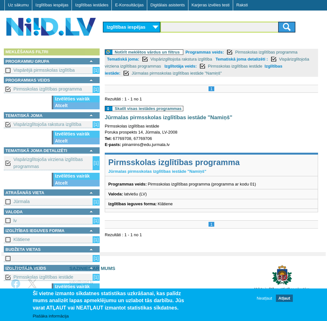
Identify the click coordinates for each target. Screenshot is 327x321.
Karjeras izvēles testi (211, 5)
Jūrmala (21, 201)
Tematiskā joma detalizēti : (242, 59)
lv (15, 220)
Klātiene (21, 239)
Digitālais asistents (167, 5)
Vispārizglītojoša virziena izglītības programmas (48, 163)
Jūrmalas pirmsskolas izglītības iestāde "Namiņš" (177, 73)
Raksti (242, 5)
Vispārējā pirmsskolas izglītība (44, 70)
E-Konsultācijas (129, 5)
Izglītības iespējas (51, 5)
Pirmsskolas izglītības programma (47, 88)
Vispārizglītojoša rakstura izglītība (47, 124)
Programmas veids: (205, 52)
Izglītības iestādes (91, 5)
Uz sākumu (18, 5)
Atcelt (61, 105)
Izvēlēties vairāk (72, 98)
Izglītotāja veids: (180, 66)
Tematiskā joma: (123, 59)
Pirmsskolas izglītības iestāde (43, 277)
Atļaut (284, 300)
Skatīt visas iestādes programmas (148, 108)
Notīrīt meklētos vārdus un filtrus (147, 52)
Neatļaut (264, 300)
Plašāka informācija (51, 318)
